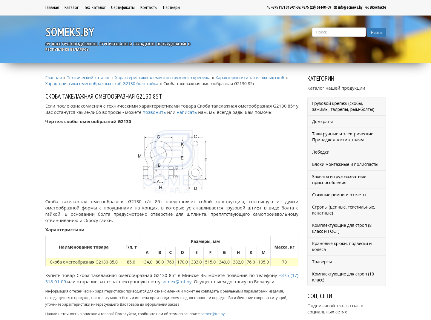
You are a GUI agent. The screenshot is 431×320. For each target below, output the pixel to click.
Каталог (72, 7)
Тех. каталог (95, 7)
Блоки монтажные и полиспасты (345, 164)
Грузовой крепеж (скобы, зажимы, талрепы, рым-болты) (343, 106)
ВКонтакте (378, 7)
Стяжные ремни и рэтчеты (339, 194)
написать (187, 112)
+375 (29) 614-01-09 (316, 7)
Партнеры (171, 7)
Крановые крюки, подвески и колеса (342, 246)
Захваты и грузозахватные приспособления (339, 179)
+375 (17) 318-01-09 (285, 7)
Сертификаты (123, 7)
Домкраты (322, 121)
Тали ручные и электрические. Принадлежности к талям (343, 137)
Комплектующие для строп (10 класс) (343, 277)
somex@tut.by (176, 281)
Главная (52, 7)
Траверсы (322, 261)
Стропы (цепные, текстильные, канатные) (343, 210)
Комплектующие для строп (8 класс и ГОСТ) (342, 228)
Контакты (148, 7)
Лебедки (320, 152)
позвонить (154, 112)
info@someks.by (350, 7)
